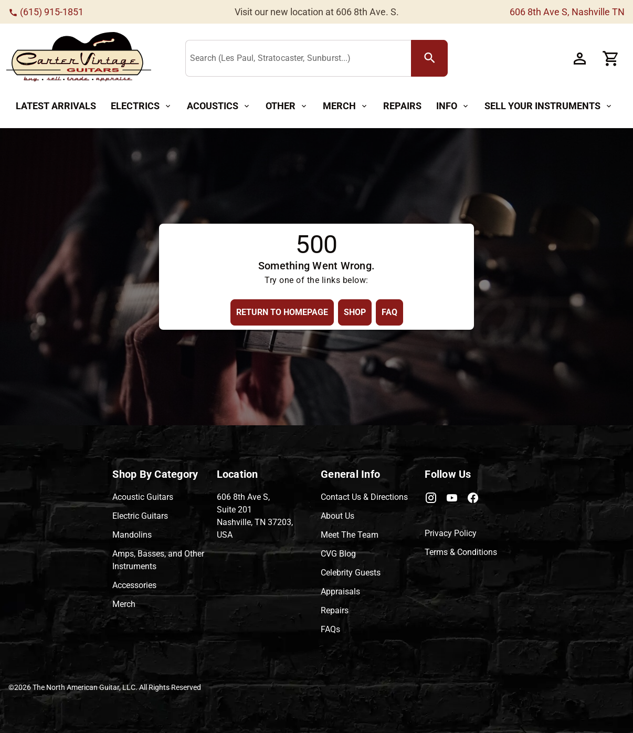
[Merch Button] (346, 106)
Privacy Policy (451, 533)
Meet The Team (349, 535)
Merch (123, 604)
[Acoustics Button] (219, 106)
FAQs (330, 629)
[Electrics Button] (141, 106)
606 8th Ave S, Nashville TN (567, 11)
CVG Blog (338, 554)
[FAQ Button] (389, 312)
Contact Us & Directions (364, 497)
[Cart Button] (611, 58)
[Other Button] (286, 106)
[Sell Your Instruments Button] (548, 106)
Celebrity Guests (351, 573)
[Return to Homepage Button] (282, 312)
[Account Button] (579, 58)
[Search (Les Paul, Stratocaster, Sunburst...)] (300, 58)
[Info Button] (453, 106)
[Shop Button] (355, 312)
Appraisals (340, 591)
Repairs (335, 610)
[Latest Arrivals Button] (55, 106)
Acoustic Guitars (142, 497)
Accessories (134, 585)
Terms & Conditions (461, 552)
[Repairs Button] (402, 106)
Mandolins (132, 535)
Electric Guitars (140, 516)
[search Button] (429, 58)
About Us (337, 516)
